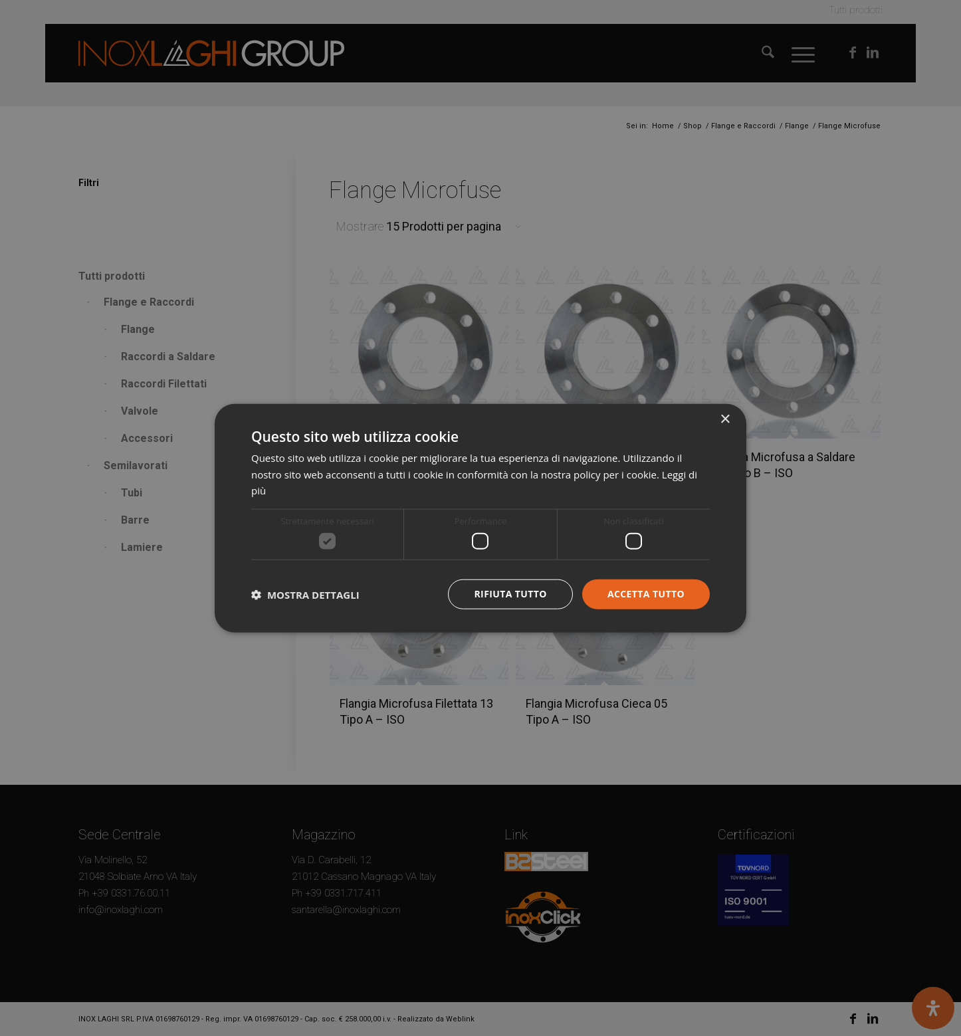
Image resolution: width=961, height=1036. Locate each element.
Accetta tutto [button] (646, 593)
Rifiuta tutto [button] (510, 593)
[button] (305, 594)
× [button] (725, 419)
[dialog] (480, 518)
